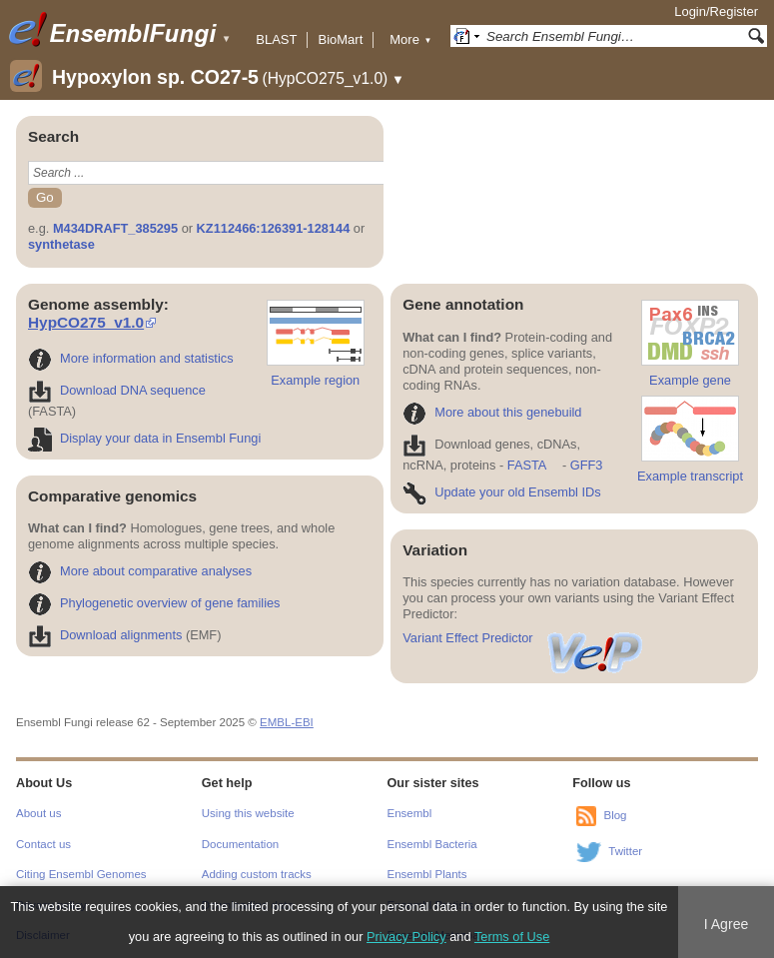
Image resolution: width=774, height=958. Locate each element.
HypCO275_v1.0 (86, 322)
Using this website (248, 813)
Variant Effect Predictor (523, 637)
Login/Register (716, 11)
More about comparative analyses (140, 570)
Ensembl (409, 813)
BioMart (340, 39)
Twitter (625, 852)
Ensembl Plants (427, 874)
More (410, 39)
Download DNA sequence (117, 390)
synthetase (61, 244)
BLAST (276, 39)
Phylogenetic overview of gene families (154, 602)
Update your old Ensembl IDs (501, 491)
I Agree (726, 924)
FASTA (526, 465)
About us (38, 813)
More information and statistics (131, 358)
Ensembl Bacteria (432, 844)
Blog (614, 816)
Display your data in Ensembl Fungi (144, 438)
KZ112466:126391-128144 (274, 228)
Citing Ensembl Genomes (81, 874)
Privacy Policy (406, 936)
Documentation (240, 844)
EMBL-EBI (287, 722)
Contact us (43, 844)
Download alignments (105, 634)
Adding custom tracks (257, 874)
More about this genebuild (491, 412)
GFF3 (585, 465)
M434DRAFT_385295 (115, 228)
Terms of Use (511, 936)
